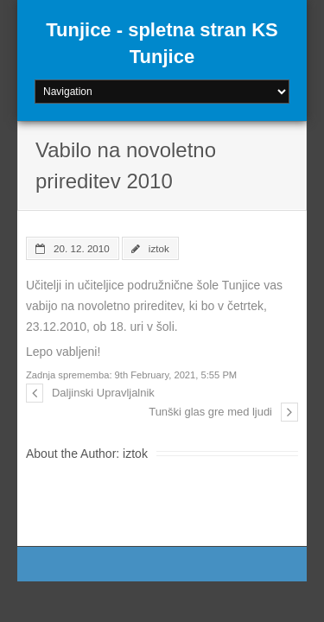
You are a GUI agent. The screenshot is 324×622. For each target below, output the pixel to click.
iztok (159, 248)
